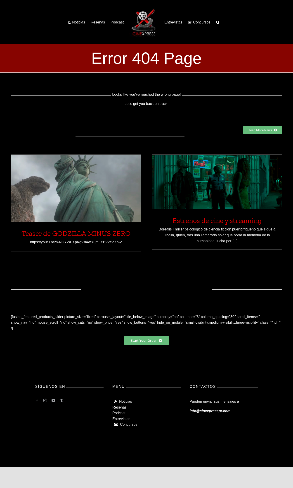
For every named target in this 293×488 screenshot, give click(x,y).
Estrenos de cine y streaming (217, 220)
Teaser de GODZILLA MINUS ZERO (75, 233)
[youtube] (53, 400)
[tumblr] (61, 400)
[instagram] (45, 400)
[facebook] (37, 400)
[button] (218, 22)
